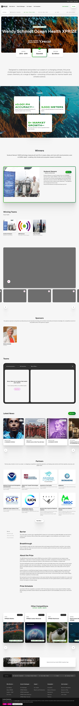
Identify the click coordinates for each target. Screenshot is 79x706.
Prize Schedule (10, 518)
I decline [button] (9, 704)
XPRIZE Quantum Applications (24, 680)
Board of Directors (52, 670)
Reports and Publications (39, 670)
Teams (49, 684)
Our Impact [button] (30, 6)
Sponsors (50, 675)
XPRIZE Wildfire (23, 670)
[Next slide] (73, 430)
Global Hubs (50, 686)
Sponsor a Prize (64, 670)
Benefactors (50, 672)
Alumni (49, 679)
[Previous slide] (5, 430)
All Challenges (23, 668)
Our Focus (9, 675)
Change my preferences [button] (17, 704)
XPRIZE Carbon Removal (25, 675)
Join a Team (63, 675)
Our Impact (36, 668)
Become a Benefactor (66, 668)
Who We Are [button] (12, 6)
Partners (49, 677)
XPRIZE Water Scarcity (25, 677)
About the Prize (10, 516)
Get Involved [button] (65, 6)
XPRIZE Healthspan (24, 672)
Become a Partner (65, 672)
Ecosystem (50, 668)
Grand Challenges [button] (21, 6)
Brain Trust (50, 682)
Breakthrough (10, 514)
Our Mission (9, 668)
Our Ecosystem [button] (37, 6)
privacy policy (17, 700)
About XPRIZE (10, 670)
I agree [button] (4, 704)
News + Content (70, 1)
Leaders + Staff (10, 672)
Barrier (8, 512)
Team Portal (76, 1)
